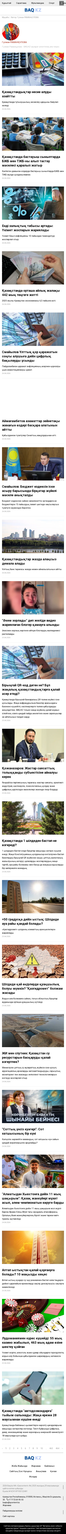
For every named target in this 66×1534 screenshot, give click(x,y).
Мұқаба (5, 17)
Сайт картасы (9, 1516)
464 (57, 1448)
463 (51, 1448)
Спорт (51, 3)
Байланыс (50, 1466)
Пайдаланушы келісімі (12, 1511)
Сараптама (21, 3)
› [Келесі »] (62, 1448)
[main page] (33, 11)
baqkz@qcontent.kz (11, 1502)
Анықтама (41, 1471)
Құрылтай (6, 3)
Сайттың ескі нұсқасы (21, 1471)
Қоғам (53, 1471)
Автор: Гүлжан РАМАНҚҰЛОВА (25, 17)
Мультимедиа (37, 3)
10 (41, 1448)
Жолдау (33, 1476)
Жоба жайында (19, 1466)
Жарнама (36, 1466)
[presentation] (61, 3)
